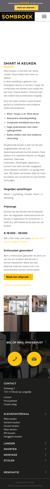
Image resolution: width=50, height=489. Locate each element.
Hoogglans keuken (13, 436)
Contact (10, 383)
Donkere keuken (12, 422)
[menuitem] (25, 485)
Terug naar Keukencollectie (17, 285)
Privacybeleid (10, 400)
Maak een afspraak (25, 7)
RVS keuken (9, 433)
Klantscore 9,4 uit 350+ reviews (25, 3)
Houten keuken (11, 425)
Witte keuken (10, 418)
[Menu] (44, 16)
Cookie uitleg (10, 404)
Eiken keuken (10, 429)
